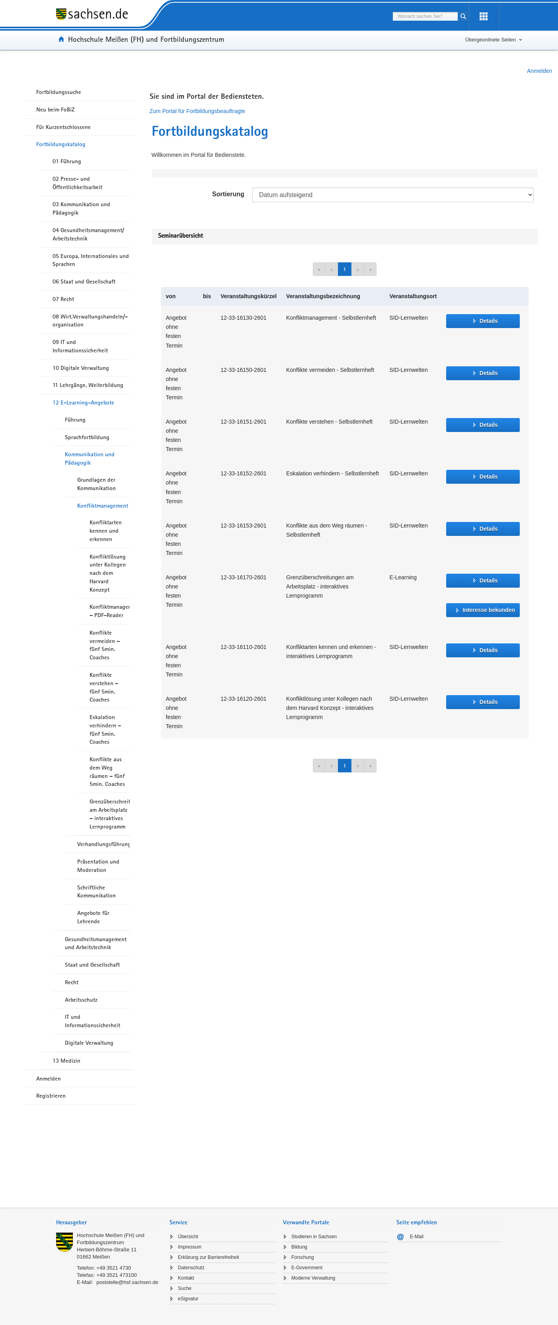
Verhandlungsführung (103, 844)
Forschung (302, 1257)
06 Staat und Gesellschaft (84, 281)
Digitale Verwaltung (89, 1042)
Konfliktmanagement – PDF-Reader (110, 611)
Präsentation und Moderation (98, 866)
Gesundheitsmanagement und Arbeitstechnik (96, 943)
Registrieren (51, 1095)
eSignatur (188, 1299)
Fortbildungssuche (58, 92)
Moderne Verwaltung (313, 1278)
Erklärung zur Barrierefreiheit (208, 1257)
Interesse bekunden (488, 610)
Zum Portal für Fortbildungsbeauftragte (197, 111)
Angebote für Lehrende (93, 917)
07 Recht (63, 299)
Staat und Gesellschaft (92, 964)
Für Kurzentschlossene (63, 127)
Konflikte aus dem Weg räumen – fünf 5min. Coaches (107, 772)
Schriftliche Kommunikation (96, 891)
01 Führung (67, 161)
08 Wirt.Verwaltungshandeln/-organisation (90, 320)
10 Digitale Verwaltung (81, 367)
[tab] (109, 1223)
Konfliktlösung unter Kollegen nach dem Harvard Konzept (108, 573)
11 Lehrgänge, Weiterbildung (88, 385)
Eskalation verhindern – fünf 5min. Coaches (105, 729)
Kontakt (186, 1278)
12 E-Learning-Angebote (83, 402)
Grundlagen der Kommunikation (96, 484)
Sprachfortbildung (87, 437)
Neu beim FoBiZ (55, 109)
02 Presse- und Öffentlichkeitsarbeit (77, 183)
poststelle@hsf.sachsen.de (127, 1282)
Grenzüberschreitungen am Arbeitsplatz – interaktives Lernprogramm (110, 814)
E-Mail (416, 1236)
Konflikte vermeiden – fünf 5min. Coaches (105, 645)
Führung (75, 419)
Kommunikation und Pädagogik (90, 458)
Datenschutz (191, 1267)
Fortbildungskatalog (61, 144)
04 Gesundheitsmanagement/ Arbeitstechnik (88, 234)
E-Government (306, 1267)
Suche (184, 1288)
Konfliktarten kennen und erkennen (106, 531)
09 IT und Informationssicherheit (80, 346)
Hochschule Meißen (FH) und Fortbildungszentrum (146, 39)
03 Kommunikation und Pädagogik (81, 208)
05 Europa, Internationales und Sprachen (91, 260)
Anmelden (539, 71)
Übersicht (188, 1236)
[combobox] (425, 16)
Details (489, 321)
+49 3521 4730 (113, 1268)
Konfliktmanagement (102, 505)
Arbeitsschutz (81, 999)
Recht (71, 982)
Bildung (299, 1247)
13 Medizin (66, 1060)
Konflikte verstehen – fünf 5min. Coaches (104, 687)
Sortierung (228, 194)
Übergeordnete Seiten (490, 40)
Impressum (189, 1247)
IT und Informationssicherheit (92, 1021)
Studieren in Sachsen (314, 1236)
